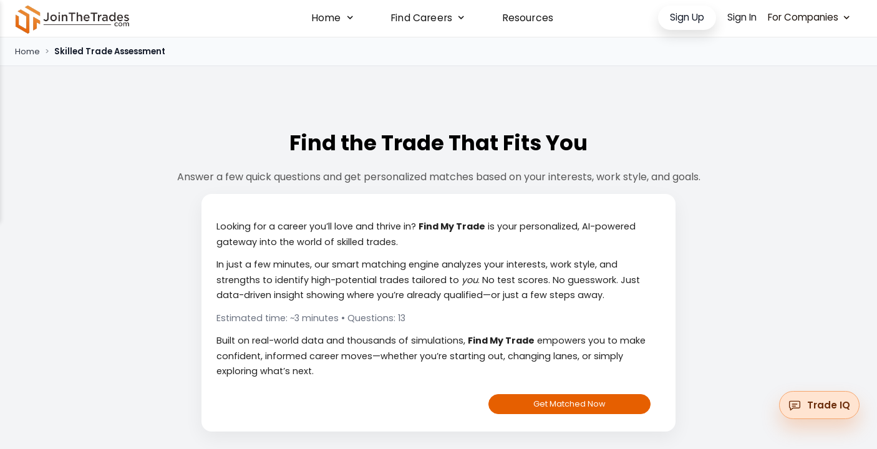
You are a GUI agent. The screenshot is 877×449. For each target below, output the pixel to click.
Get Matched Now (569, 403)
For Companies (809, 17)
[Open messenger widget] (819, 405)
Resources (527, 18)
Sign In (742, 17)
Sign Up (687, 17)
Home (27, 51)
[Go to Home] (72, 19)
